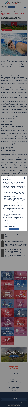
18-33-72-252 (12, 195)
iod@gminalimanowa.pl (14, 202)
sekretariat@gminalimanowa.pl (9, 196)
